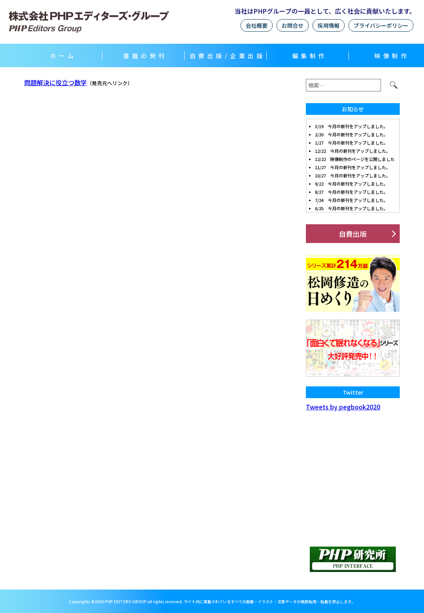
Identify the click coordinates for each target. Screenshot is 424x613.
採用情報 (329, 25)
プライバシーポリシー (381, 25)
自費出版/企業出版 (228, 56)
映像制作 (392, 56)
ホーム (63, 56)
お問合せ (293, 25)
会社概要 (257, 25)
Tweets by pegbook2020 (343, 406)
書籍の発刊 (145, 56)
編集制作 (309, 56)
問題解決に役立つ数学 (55, 82)
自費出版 (353, 234)
